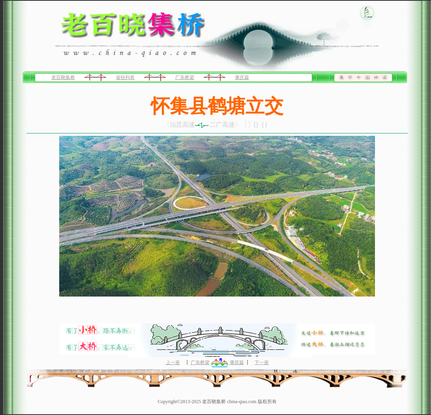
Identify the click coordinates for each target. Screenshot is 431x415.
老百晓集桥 (63, 77)
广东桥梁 (184, 77)
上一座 (173, 362)
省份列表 (125, 77)
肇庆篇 (242, 77)
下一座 (262, 362)
